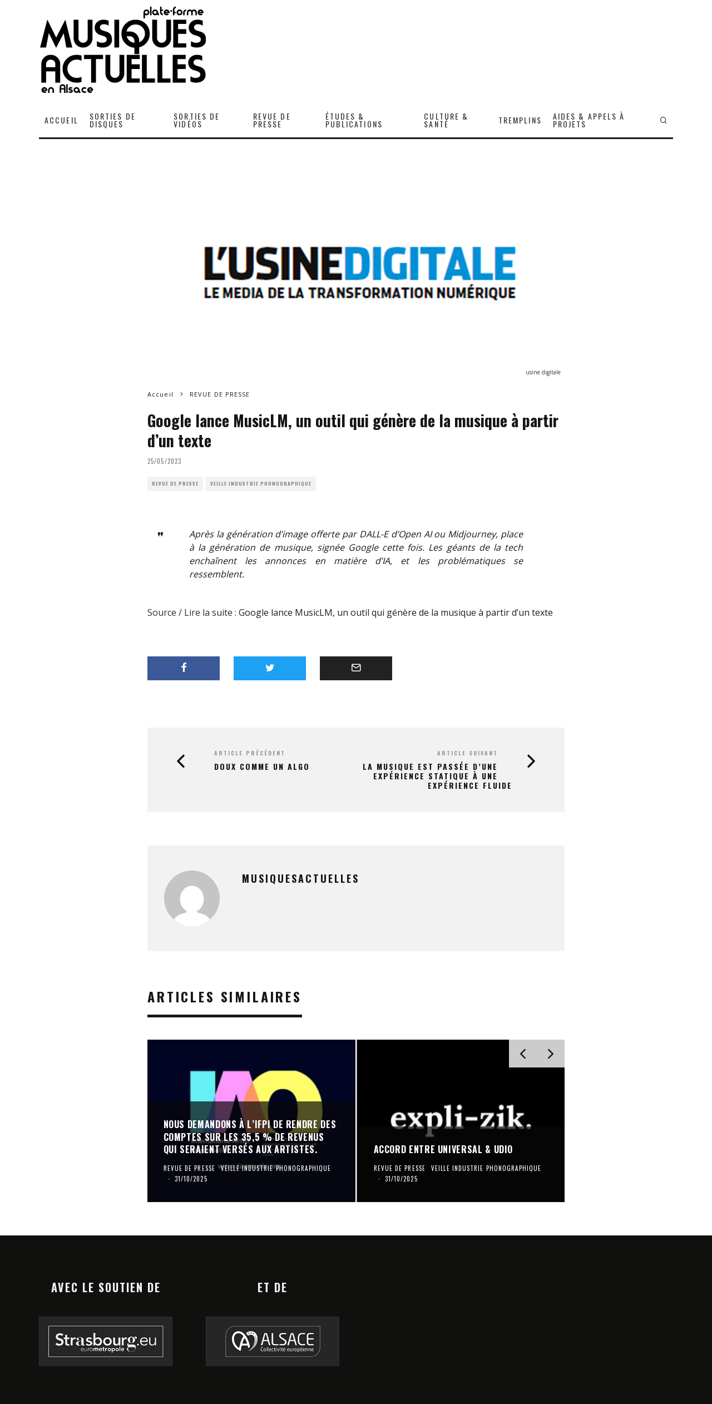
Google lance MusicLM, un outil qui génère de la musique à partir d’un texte (396, 612)
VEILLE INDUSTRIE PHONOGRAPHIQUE (261, 483)
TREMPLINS (520, 120)
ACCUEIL (61, 120)
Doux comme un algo (262, 767)
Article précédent (249, 753)
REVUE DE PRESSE (272, 120)
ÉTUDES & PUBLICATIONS (354, 120)
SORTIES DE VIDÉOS (197, 120)
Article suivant (467, 753)
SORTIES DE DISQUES (113, 120)
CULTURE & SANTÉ (446, 120)
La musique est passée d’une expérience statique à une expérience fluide (437, 776)
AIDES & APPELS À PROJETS (589, 120)
